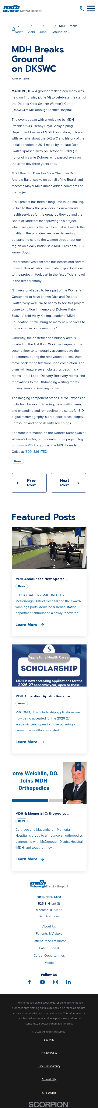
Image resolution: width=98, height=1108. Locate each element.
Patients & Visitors (49, 933)
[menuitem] (49, 1039)
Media (49, 962)
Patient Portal (49, 948)
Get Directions (49, 916)
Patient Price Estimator (49, 940)
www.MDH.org (30, 445)
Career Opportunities (49, 955)
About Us (49, 926)
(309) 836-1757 (35, 451)
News (17, 461)
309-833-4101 (49, 897)
